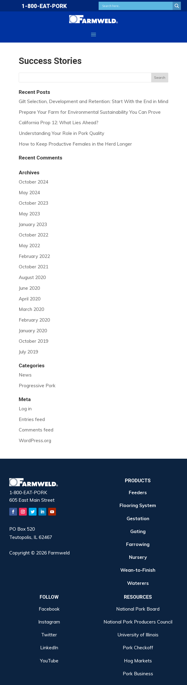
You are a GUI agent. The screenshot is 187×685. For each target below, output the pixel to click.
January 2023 (33, 224)
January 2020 (33, 331)
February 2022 (34, 256)
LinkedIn (49, 647)
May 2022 (29, 245)
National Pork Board (137, 609)
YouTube (49, 661)
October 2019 (33, 341)
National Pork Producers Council (137, 622)
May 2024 (29, 192)
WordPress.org (35, 440)
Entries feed (32, 419)
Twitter (49, 635)
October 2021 (33, 267)
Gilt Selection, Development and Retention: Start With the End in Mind (93, 101)
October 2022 (33, 235)
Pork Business (138, 673)
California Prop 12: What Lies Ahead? (58, 122)
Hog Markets (138, 661)
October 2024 (33, 182)
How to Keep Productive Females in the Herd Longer (75, 144)
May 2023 (29, 214)
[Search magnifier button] (177, 6)
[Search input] (136, 6)
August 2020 (32, 277)
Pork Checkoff (138, 647)
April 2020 (29, 299)
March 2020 (31, 309)
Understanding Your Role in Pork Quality (61, 133)
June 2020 (29, 288)
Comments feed (36, 430)
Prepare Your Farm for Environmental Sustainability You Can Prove (90, 112)
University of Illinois (138, 635)
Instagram (49, 622)
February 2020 (34, 320)
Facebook (49, 609)
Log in (25, 409)
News (25, 375)
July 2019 (28, 352)
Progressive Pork (37, 385)
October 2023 (33, 203)
